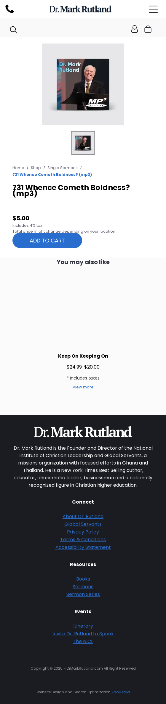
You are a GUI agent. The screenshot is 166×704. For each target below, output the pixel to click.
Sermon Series (83, 594)
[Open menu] (153, 9)
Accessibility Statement (83, 547)
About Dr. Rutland (83, 516)
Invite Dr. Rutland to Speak (83, 633)
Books (83, 579)
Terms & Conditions (83, 539)
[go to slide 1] (83, 143)
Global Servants (83, 524)
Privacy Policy (83, 531)
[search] (13, 31)
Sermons (83, 586)
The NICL (83, 641)
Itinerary (83, 626)
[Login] (134, 29)
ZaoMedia (120, 692)
